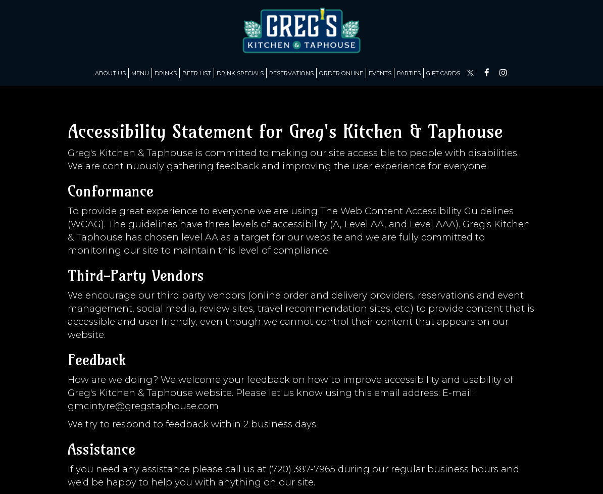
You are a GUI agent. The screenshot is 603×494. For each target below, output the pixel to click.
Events (380, 73)
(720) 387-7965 (302, 469)
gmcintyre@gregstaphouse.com (143, 406)
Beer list (196, 73)
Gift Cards (443, 73)
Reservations (291, 73)
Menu (140, 73)
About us (110, 73)
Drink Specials (240, 73)
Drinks (166, 73)
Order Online (341, 73)
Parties (409, 73)
